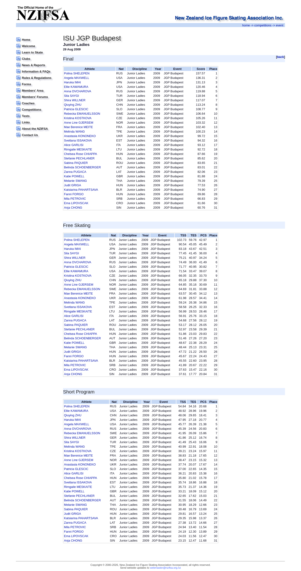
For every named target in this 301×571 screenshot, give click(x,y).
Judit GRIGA (72, 185)
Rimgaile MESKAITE (78, 149)
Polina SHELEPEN (77, 73)
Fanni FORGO (73, 194)
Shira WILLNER (74, 100)
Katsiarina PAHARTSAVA (81, 189)
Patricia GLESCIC (76, 109)
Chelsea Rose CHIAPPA (80, 154)
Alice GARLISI (73, 145)
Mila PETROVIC (75, 198)
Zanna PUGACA (75, 172)
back (280, 57)
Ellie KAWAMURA (76, 87)
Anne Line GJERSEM (78, 122)
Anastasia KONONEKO (80, 136)
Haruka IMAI (72, 82)
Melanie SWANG (75, 180)
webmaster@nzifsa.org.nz (165, 567)
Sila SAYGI (71, 95)
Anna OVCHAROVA (77, 91)
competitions (262, 25)
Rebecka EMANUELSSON (82, 113)
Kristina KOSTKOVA (77, 118)
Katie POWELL (74, 176)
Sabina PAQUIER (76, 163)
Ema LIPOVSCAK (76, 203)
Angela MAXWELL (76, 78)
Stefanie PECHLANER (79, 158)
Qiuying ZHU (72, 104)
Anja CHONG (73, 207)
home (246, 25)
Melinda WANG (74, 131)
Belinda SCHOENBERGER (82, 167)
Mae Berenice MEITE (78, 127)
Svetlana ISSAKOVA (78, 140)
